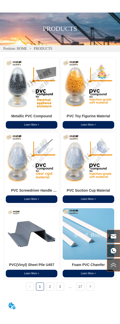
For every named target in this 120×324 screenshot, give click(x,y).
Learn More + (31, 124)
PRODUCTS (42, 48)
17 (80, 287)
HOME (22, 48)
